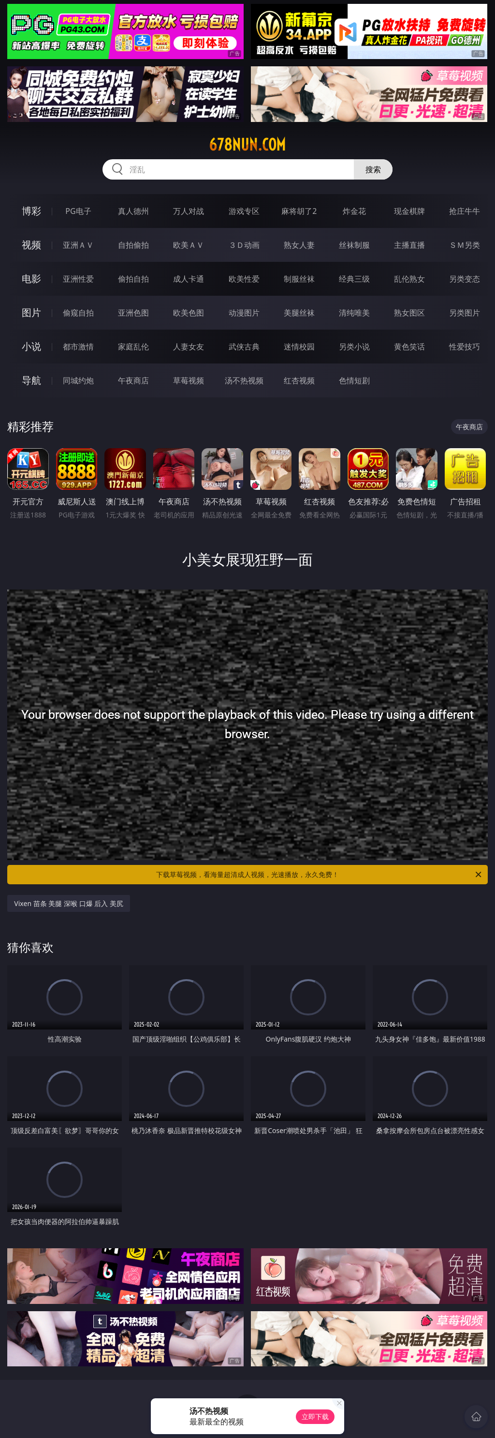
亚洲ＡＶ (78, 245)
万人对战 (188, 211)
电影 (31, 278)
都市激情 (78, 346)
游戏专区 (244, 211)
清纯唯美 (354, 312)
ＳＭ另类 (464, 245)
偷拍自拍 (133, 278)
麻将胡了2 (299, 211)
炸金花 (354, 211)
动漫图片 (244, 312)
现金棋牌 (409, 211)
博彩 (31, 210)
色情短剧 (354, 380)
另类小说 (354, 346)
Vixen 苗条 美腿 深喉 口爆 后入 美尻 (68, 903)
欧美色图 (188, 312)
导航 (31, 380)
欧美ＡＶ (188, 245)
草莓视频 (188, 380)
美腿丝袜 (299, 312)
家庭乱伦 (133, 346)
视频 (31, 244)
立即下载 (315, 1416)
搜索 (373, 169)
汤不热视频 (244, 380)
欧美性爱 (244, 278)
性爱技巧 (464, 346)
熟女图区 (409, 312)
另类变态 (464, 278)
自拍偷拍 (133, 245)
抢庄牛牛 (464, 211)
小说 (31, 346)
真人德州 (133, 211)
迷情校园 (299, 346)
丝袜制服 (354, 245)
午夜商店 (133, 380)
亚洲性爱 (78, 278)
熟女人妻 (299, 245)
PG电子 (78, 211)
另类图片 (464, 312)
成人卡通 (188, 278)
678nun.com (247, 144)
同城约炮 (78, 380)
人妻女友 (188, 346)
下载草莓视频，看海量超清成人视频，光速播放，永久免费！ (319, 874)
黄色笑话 (409, 346)
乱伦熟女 (409, 278)
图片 (31, 312)
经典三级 (354, 278)
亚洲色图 (133, 312)
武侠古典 (244, 346)
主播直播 (409, 245)
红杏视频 (299, 380)
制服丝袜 (299, 278)
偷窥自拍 (78, 312)
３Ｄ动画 (244, 245)
